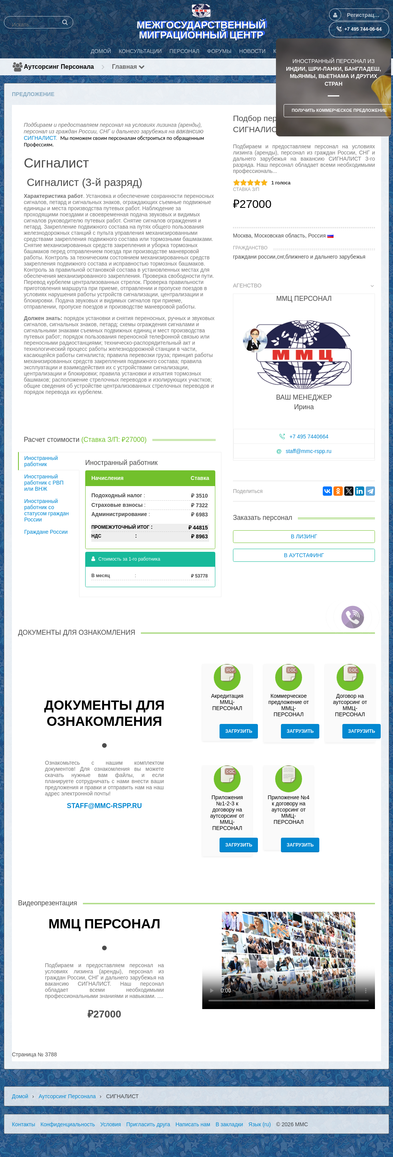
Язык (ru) (259, 1124)
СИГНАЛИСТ (40, 138)
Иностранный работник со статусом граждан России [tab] (46, 510)
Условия (110, 1124)
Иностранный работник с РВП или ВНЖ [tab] (44, 482)
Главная (128, 66)
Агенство (303, 285)
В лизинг (304, 536)
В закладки (229, 1124)
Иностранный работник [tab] (41, 461)
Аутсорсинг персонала (59, 66)
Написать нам (192, 1124)
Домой (20, 1096)
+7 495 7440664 (309, 436)
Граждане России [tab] (46, 532)
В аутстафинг (304, 555)
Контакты (23, 1124)
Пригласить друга (148, 1124)
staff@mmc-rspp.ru (308, 451)
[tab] (304, 373)
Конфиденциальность (67, 1124)
